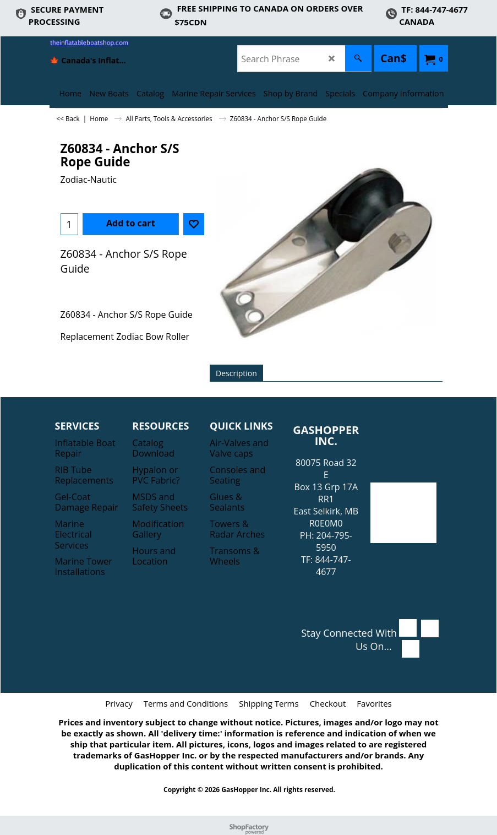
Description (236, 373)
